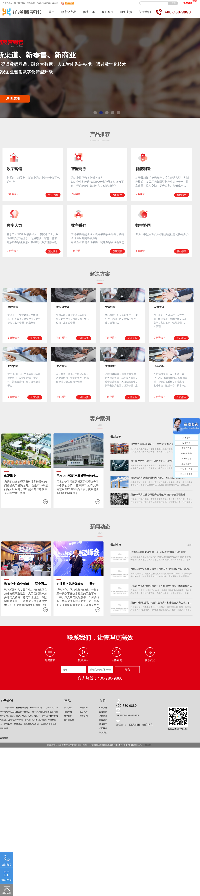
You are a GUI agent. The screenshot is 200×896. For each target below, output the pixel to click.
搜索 (174, 3)
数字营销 (68, 707)
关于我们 (145, 12)
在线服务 (121, 724)
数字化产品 (68, 12)
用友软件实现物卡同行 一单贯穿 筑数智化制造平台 (156, 444)
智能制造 (68, 712)
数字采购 (68, 716)
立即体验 (35, 338)
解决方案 (89, 12)
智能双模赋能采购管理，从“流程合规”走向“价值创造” (158, 552)
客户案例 (108, 12)
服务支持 (126, 12)
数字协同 (84, 716)
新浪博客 (147, 724)
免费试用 (190, 2)
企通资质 (103, 712)
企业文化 (103, 707)
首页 (51, 12)
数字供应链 (69, 720)
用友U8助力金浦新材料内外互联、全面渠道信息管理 (157, 478)
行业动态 (103, 724)
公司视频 (103, 728)
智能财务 (84, 707)
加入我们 (103, 732)
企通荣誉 (103, 716)
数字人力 (84, 712)
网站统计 (149, 745)
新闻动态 (103, 720)
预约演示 (53, 194)
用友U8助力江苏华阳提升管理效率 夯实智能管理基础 (157, 494)
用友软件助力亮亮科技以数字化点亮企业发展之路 (156, 461)
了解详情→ (12, 194)
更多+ (189, 545)
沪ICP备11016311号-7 (134, 745)
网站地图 (134, 724)
